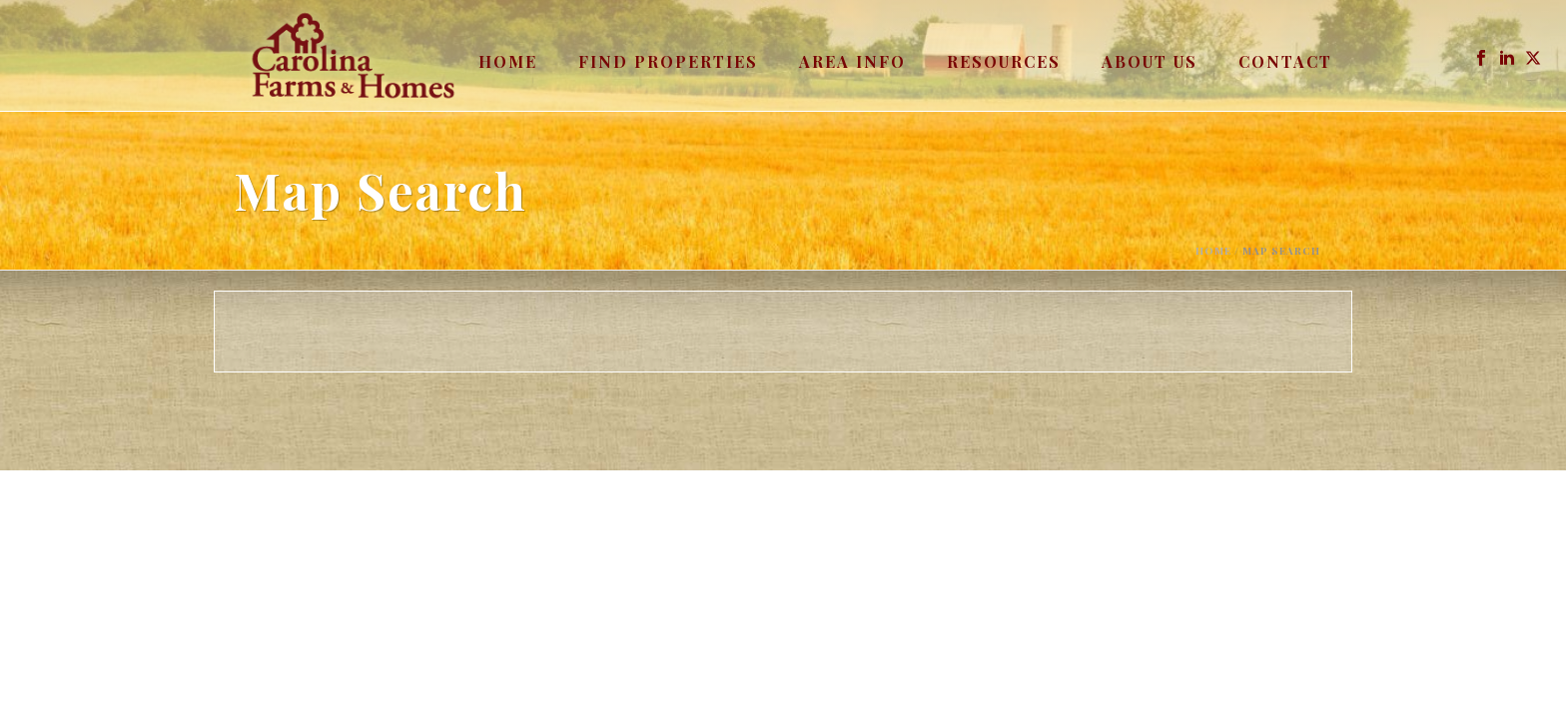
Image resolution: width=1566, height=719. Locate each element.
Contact (1285, 61)
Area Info (852, 61)
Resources (1004, 61)
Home (507, 61)
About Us (1149, 61)
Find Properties (668, 61)
